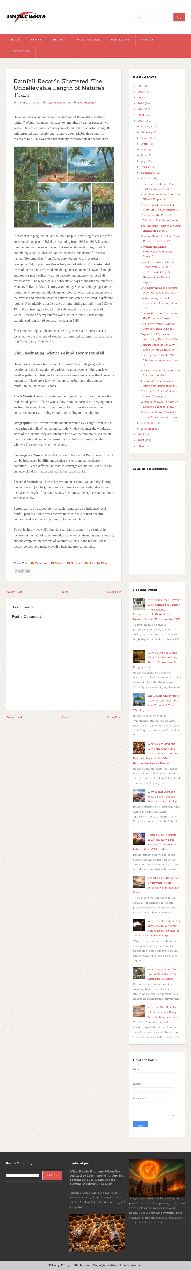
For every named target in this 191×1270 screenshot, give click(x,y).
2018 (141, 92)
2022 (141, 115)
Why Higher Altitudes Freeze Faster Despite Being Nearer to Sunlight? (163, 796)
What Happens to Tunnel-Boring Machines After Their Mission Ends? (164, 974)
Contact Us (20, 51)
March (145, 138)
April (144, 144)
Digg (102, 563)
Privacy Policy (59, 1265)
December (148, 429)
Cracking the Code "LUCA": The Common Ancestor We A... (159, 360)
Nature (147, 39)
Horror (59, 39)
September (148, 173)
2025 (141, 440)
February (147, 132)
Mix (89, 563)
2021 (141, 109)
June (144, 155)
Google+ (74, 563)
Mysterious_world (58, 102)
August (146, 167)
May (144, 149)
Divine (36, 39)
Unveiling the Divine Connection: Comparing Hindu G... (156, 251)
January (146, 126)
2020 (141, 103)
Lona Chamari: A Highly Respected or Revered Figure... (155, 277)
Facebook (39, 563)
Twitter (57, 563)
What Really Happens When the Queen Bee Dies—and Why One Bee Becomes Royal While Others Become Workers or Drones (156, 753)
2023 (141, 121)
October (147, 178)
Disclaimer (81, 1265)
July (144, 161)
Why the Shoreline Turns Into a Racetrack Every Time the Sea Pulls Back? (163, 1012)
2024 (141, 434)
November (148, 423)
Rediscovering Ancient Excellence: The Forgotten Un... (158, 303)
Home (15, 39)
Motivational (88, 39)
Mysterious (120, 39)
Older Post (114, 592)
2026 (141, 446)
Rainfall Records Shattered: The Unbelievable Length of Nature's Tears (59, 88)
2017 (141, 86)
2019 (141, 97)
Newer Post (14, 592)
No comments (87, 102)
